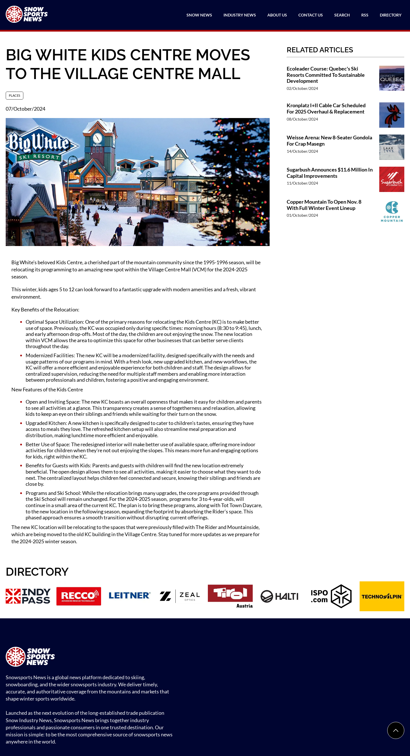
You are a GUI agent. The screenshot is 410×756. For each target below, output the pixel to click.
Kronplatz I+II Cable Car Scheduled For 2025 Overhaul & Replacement (326, 108)
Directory (390, 15)
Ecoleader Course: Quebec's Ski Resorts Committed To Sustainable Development (326, 75)
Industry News (240, 15)
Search (342, 15)
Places (14, 95)
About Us (277, 15)
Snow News (199, 15)
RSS (364, 15)
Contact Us (310, 15)
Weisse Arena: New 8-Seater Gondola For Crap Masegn (329, 141)
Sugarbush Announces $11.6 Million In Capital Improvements (330, 173)
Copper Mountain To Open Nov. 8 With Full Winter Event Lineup (324, 205)
